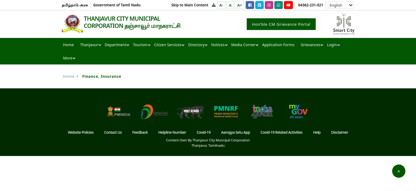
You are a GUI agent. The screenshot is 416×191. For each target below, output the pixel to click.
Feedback (140, 132)
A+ (239, 5)
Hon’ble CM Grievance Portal (281, 24)
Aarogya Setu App (235, 132)
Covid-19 (203, 132)
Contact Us (113, 132)
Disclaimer (339, 132)
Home (68, 45)
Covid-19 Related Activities (281, 132)
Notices (217, 45)
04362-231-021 (310, 4)
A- (221, 5)
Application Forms (278, 45)
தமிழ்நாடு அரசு (75, 4)
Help (316, 132)
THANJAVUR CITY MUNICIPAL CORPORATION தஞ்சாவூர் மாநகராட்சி (138, 22)
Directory (196, 45)
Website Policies (81, 132)
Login (332, 45)
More (67, 58)
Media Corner (243, 45)
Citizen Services (168, 45)
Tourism (140, 45)
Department (116, 45)
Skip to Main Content (189, 4)
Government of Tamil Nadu (116, 4)
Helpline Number (172, 132)
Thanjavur (89, 45)
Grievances (310, 45)
